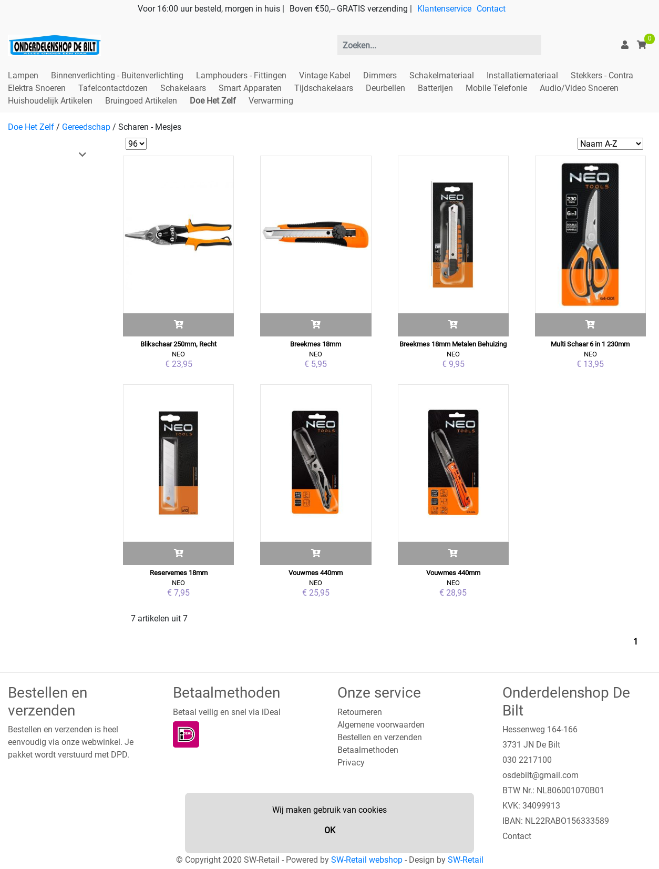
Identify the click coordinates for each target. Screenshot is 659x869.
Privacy (351, 763)
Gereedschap (86, 127)
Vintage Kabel (325, 75)
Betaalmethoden (367, 750)
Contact (491, 9)
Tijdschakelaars (323, 88)
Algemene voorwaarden (381, 725)
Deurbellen (385, 88)
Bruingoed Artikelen (141, 101)
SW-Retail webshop (367, 860)
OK (329, 830)
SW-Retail (465, 860)
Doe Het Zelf (213, 101)
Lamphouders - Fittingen (241, 75)
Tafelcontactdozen (113, 88)
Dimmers (380, 75)
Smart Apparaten (250, 88)
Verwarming (271, 101)
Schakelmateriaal (441, 75)
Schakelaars (183, 88)
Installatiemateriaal (522, 75)
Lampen (23, 75)
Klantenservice (444, 9)
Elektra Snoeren (37, 88)
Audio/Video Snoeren (579, 88)
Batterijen (435, 88)
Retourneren (359, 712)
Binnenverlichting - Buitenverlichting (117, 75)
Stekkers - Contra (602, 75)
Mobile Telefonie (496, 88)
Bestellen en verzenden (379, 737)
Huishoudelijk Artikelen (50, 101)
